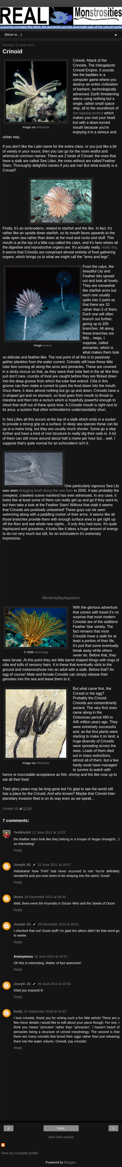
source (47, 345)
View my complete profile (19, 1153)
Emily (18, 1011)
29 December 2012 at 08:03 (45, 897)
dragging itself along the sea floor (46, 490)
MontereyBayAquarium (61, 598)
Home (61, 1128)
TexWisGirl (22, 832)
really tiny (109, 247)
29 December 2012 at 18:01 (58, 924)
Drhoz (18, 897)
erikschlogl (41, 652)
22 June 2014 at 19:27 (50, 956)
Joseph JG (22, 864)
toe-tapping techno (88, 113)
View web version (61, 1137)
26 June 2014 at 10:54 (54, 984)
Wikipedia (42, 127)
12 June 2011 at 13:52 (48, 832)
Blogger (69, 1162)
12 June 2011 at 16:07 (54, 864)
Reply (18, 850)
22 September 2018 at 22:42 (45, 1011)
